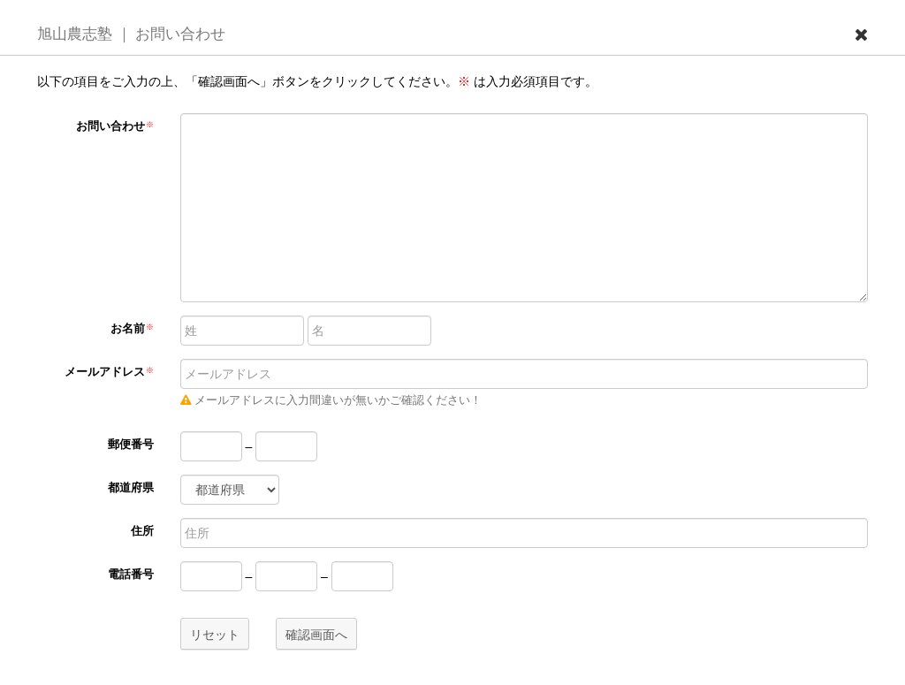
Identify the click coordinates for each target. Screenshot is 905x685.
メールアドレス (109, 372)
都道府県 (131, 488)
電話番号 (131, 574)
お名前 (132, 329)
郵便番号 (131, 444)
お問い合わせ (115, 126)
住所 (142, 531)
